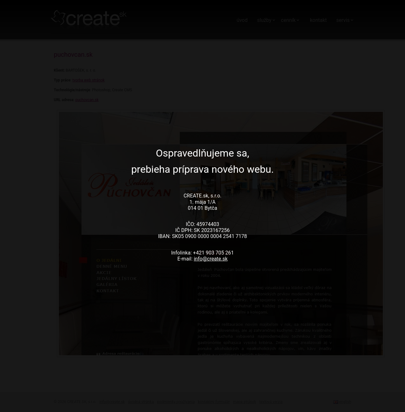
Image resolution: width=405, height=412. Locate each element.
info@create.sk (210, 259)
